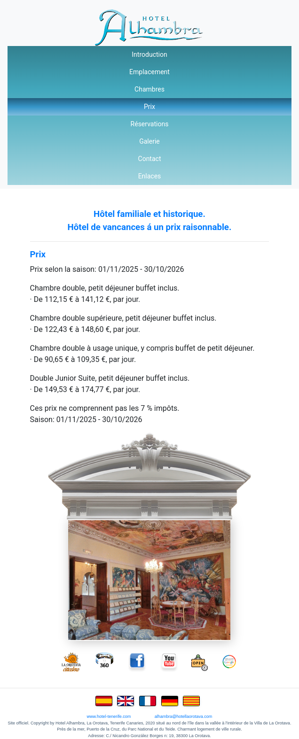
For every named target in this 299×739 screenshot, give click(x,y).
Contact (149, 158)
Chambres (149, 89)
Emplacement (149, 72)
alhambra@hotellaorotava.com (183, 716)
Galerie (149, 141)
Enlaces (149, 176)
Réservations (150, 124)
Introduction (149, 54)
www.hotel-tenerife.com (109, 716)
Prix (149, 106)
